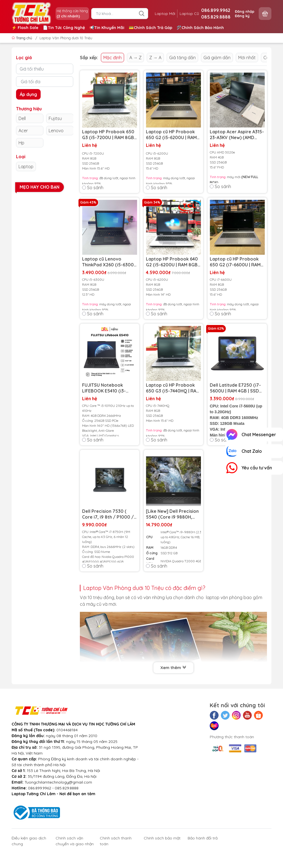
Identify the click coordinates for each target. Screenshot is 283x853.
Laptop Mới (165, 13)
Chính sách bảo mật (162, 838)
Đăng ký (242, 16)
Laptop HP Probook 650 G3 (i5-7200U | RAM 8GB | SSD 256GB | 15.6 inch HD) (109, 135)
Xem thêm (173, 668)
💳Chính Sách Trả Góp (150, 27)
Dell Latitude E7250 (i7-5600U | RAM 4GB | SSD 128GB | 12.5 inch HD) (235, 388)
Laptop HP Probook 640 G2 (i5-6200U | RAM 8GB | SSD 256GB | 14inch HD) (173, 262)
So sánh (92, 187)
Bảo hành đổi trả (203, 838)
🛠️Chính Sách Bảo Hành (200, 27)
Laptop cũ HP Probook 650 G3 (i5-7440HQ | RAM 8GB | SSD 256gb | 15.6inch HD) (173, 388)
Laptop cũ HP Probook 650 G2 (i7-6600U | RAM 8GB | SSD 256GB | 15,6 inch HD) (235, 262)
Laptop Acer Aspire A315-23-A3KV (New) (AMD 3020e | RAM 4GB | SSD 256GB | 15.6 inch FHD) (237, 135)
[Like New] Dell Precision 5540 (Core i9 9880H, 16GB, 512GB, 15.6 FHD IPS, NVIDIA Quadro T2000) (173, 514)
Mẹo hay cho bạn (39, 187)
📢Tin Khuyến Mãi (106, 27)
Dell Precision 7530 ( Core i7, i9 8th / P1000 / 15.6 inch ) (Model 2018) (108, 514)
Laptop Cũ (189, 13)
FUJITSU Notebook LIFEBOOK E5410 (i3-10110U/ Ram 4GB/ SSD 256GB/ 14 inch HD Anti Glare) (107, 388)
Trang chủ (22, 38)
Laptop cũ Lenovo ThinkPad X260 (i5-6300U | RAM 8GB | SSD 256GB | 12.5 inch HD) (109, 262)
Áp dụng (28, 94)
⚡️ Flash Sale (25, 27)
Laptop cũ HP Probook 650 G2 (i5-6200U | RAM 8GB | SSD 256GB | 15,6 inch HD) (171, 135)
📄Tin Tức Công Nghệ (64, 27)
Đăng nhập (244, 11)
